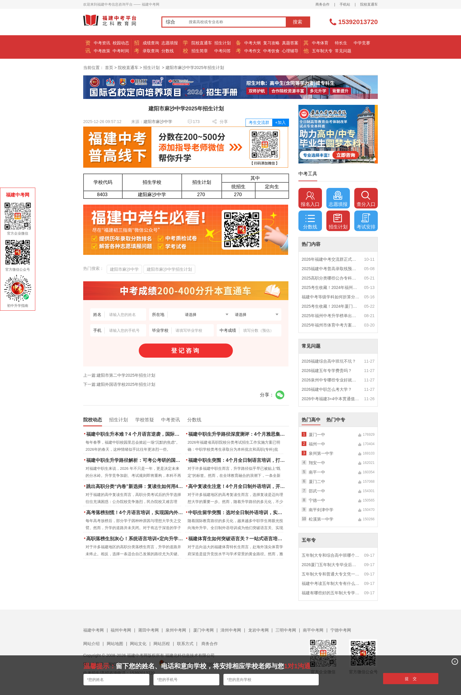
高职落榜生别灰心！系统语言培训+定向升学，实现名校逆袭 (135, 538)
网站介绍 (91, 643)
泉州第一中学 (321, 453)
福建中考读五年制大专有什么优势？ (331, 583)
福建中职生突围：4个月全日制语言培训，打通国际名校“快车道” (237, 460)
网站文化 (138, 643)
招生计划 (222, 43)
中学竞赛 (362, 43)
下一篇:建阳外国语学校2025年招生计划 (119, 384)
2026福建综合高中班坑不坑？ (329, 361)
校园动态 (121, 43)
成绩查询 (151, 43)
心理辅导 (290, 50)
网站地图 (115, 643)
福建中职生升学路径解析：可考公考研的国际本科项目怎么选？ (135, 460)
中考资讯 (102, 43)
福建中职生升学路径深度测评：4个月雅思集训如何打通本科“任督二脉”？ (237, 434)
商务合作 (322, 4)
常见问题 (343, 50)
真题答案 (290, 43)
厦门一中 (317, 434)
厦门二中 (317, 481)
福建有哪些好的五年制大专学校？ (331, 592)
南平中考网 (313, 630)
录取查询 (151, 50)
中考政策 (102, 50)
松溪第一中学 (321, 519)
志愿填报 (169, 43)
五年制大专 (322, 50)
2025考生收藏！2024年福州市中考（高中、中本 (331, 287)
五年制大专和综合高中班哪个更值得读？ (331, 555)
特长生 (341, 43)
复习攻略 (271, 43)
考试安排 (366, 221)
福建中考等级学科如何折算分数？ (331, 297)
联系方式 (185, 643)
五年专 (309, 540)
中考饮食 (271, 50)
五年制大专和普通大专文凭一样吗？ (331, 574)
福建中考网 (93, 630)
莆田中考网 (148, 630)
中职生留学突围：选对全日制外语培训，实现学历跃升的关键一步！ (237, 512)
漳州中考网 (231, 630)
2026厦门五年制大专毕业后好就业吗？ (331, 564)
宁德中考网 (340, 630)
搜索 (297, 21)
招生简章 (199, 50)
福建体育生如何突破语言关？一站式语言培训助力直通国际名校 (237, 538)
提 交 (411, 679)
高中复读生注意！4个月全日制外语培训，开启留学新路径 (237, 486)
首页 (109, 67)
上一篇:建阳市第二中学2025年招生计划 (119, 375)
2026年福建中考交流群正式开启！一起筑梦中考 (331, 259)
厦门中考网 (203, 630)
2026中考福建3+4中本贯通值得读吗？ (331, 398)
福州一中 (317, 444)
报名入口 (310, 199)
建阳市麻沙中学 (157, 121)
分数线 (167, 50)
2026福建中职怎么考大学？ (327, 389)
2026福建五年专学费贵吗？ (327, 370)
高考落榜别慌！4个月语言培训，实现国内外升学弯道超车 (135, 512)
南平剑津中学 (321, 509)
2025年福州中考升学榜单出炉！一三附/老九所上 (331, 315)
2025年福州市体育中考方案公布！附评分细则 (331, 325)
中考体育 (320, 43)
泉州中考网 (176, 630)
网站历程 (161, 643)
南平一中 (317, 472)
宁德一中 (317, 500)
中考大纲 (252, 43)
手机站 (345, 4)
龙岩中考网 (258, 630)
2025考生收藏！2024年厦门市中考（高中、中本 (331, 306)
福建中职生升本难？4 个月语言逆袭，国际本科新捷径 (135, 434)
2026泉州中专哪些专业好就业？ (331, 380)
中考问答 (222, 50)
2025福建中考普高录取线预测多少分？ (331, 268)
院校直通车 (369, 4)
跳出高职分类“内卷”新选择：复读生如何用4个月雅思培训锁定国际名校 (135, 486)
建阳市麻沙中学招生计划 (169, 269)
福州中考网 (121, 630)
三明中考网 (285, 630)
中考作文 (252, 50)
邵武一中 (317, 491)
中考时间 (121, 50)
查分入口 (366, 199)
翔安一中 (317, 462)
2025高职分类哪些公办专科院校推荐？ (331, 278)
